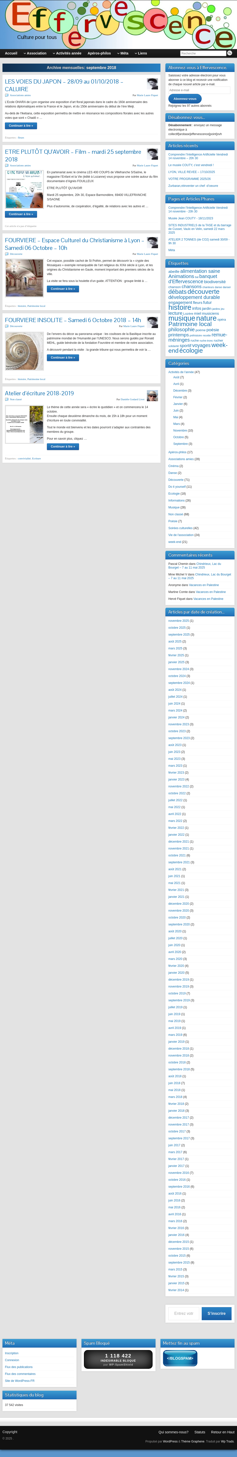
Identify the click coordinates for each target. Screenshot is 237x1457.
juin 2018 (174, 1083)
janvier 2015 (176, 1283)
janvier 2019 (176, 1041)
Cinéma (173, 466)
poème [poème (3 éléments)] (201, 330)
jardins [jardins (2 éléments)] (216, 308)
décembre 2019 (178, 979)
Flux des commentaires (20, 1374)
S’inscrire (217, 1313)
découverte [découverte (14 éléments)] (203, 291)
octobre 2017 (177, 1131)
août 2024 (174, 690)
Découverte (16, 253)
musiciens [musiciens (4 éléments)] (210, 313)
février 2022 (176, 828)
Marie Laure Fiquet (147, 95)
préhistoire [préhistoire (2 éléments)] (196, 335)
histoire (22, 305)
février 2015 (176, 1276)
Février (177, 397)
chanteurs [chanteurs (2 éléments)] (208, 287)
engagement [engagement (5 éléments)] (180, 302)
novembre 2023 (178, 724)
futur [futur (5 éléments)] (207, 302)
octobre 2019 (177, 993)
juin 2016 (174, 1200)
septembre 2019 (179, 1000)
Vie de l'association (181, 535)
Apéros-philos (177, 452)
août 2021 (174, 869)
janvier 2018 (176, 1110)
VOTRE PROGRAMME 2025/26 (189, 179)
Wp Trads (227, 1441)
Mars (176, 424)
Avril (176, 384)
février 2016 (176, 1228)
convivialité (24, 458)
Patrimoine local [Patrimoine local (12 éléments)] (190, 324)
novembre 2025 (178, 621)
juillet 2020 (175, 938)
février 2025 (176, 655)
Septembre (180, 444)
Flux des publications (19, 1367)
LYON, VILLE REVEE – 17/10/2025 (191, 172)
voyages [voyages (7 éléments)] (201, 345)
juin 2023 (174, 752)
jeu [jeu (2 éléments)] (222, 308)
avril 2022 (174, 814)
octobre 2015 (177, 1255)
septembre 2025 (179, 634)
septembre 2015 (179, 1262)
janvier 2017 (176, 1166)
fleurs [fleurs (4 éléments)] (197, 302)
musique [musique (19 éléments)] (181, 318)
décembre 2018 (178, 1048)
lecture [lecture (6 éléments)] (175, 313)
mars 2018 (175, 1097)
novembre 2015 (178, 1248)
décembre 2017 (178, 1117)
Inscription (12, 1353)
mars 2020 (175, 959)
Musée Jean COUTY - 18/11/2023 (190, 218)
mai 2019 (174, 1021)
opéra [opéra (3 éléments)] (221, 319)
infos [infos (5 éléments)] (196, 308)
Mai (175, 417)
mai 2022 (174, 807)
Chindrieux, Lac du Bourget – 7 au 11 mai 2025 (194, 565)
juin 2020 (174, 945)
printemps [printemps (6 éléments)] (178, 334)
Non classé (16, 399)
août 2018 (174, 1076)
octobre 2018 (177, 1062)
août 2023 (174, 745)
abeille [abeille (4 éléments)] (173, 271)
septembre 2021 (179, 862)
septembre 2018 (179, 1069)
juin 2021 (174, 876)
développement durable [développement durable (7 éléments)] (194, 297)
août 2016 (174, 1193)
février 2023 (176, 772)
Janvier (178, 404)
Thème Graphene (192, 1441)
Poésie (173, 521)
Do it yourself (177, 486)
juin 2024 (174, 703)
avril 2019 (174, 1028)
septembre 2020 (179, 924)
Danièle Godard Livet (132, 399)
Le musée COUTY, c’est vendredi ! (191, 165)
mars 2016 (175, 1221)
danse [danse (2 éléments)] (218, 287)
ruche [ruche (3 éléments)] (195, 340)
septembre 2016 (179, 1186)
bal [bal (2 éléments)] (196, 277)
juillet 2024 (175, 696)
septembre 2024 (179, 683)
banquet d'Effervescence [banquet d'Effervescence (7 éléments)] (192, 279)
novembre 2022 (178, 786)
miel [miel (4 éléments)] (197, 313)
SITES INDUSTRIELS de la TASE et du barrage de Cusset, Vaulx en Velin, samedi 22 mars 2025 (199, 229)
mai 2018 (174, 1090)
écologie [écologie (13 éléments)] (191, 350)
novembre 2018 (178, 1055)
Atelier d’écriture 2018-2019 (39, 393)
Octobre (178, 437)
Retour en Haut (223, 1432)
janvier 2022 (176, 834)
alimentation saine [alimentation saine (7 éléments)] (200, 271)
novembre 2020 (178, 910)
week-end (174, 542)
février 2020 (176, 966)
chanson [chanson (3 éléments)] (174, 287)
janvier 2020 (176, 972)
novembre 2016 (178, 1173)
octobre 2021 (177, 855)
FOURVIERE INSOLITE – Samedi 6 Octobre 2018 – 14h (73, 320)
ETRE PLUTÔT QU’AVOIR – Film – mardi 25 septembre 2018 (73, 155)
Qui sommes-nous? (173, 1432)
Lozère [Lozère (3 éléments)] (188, 313)
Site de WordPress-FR (20, 1381)
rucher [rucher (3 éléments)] (218, 340)
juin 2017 (174, 1145)
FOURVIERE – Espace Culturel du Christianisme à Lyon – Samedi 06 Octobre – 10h (74, 244)
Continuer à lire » (21, 125)
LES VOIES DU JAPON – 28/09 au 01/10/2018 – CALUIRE (64, 85)
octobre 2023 (177, 731)
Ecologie (174, 493)
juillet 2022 (175, 800)
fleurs (21, 137)
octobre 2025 (177, 627)
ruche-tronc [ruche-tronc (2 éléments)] (206, 340)
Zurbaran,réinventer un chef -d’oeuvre (193, 186)
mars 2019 (175, 1035)
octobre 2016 (177, 1179)
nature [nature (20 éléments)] (206, 318)
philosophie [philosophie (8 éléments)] (181, 329)
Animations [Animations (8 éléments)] (181, 276)
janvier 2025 (176, 662)
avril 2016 (174, 1214)
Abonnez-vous (185, 99)
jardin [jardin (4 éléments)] (206, 308)
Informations (176, 500)
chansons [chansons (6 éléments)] (192, 286)
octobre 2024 (177, 676)
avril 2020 (174, 952)
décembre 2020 (178, 903)
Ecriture (36, 458)
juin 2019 (174, 1014)
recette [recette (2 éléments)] (207, 335)
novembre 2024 (178, 669)
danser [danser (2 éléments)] (227, 287)
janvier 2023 (176, 779)
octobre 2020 (177, 917)
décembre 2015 (178, 1242)
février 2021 (176, 890)
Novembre (180, 430)
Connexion (12, 1360)
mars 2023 (175, 765)
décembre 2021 (178, 841)
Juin (176, 410)
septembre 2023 (179, 738)
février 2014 (176, 1290)
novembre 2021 (178, 848)
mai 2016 (174, 1207)
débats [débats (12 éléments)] (177, 291)
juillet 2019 (175, 1007)
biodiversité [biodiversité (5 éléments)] (215, 281)
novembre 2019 (178, 986)
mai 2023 (174, 759)
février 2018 (176, 1104)
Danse (172, 473)
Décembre (180, 390)
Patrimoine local (36, 305)
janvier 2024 (176, 717)
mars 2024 (175, 710)
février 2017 (176, 1159)
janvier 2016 (176, 1235)
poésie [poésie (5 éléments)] (212, 329)
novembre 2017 (178, 1124)
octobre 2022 (177, 793)
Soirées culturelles (180, 528)
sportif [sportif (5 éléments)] (185, 345)
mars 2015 (175, 1269)
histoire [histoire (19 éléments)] (179, 307)
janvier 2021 (176, 897)
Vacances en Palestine (204, 585)
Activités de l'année (181, 372)
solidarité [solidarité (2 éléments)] (173, 346)
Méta (171, 250)
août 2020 (174, 931)
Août (176, 377)
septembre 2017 (179, 1138)
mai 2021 (174, 883)
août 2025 (174, 641)
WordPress (170, 1441)
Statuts (200, 1432)
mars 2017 (175, 1152)
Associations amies (20, 95)
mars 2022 (175, 821)
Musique (173, 507)
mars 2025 (175, 648)
